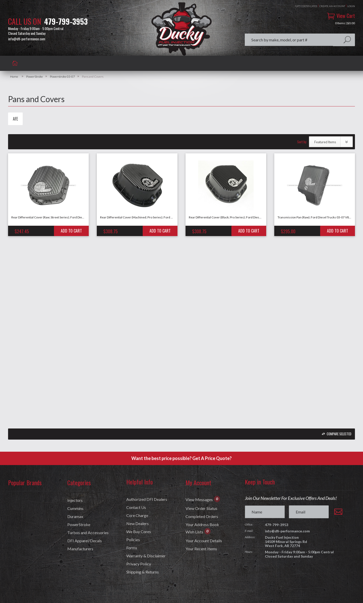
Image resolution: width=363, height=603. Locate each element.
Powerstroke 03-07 (62, 76)
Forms (131, 548)
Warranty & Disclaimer (146, 556)
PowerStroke (34, 76)
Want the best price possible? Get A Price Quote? (181, 458)
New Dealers (137, 524)
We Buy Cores (138, 532)
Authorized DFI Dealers (146, 499)
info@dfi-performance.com (26, 38)
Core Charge (137, 515)
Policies (133, 540)
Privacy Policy (138, 564)
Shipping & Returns (142, 572)
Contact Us (136, 507)
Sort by (301, 141)
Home (14, 76)
